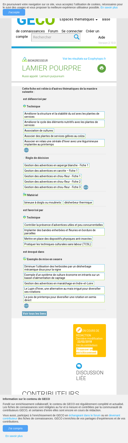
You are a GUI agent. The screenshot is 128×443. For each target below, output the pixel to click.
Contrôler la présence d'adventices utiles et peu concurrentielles (63, 224)
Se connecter (72, 31)
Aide (101, 37)
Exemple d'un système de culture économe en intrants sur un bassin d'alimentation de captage (62, 276)
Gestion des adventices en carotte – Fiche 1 (51, 170)
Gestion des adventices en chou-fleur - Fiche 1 (52, 176)
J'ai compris (15, 428)
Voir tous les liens (34, 313)
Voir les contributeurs (86, 345)
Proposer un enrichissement (86, 351)
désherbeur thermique (78, 202)
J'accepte (14, 12)
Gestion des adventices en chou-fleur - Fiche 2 (52, 181)
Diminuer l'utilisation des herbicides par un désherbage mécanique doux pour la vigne (57, 268)
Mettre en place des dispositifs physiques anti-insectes (58, 238)
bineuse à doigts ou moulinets (42, 202)
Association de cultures (38, 130)
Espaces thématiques (80, 19)
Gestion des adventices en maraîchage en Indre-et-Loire (58, 283)
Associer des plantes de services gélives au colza (54, 136)
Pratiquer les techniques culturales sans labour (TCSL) (57, 244)
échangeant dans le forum (84, 415)
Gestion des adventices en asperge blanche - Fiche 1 (56, 165)
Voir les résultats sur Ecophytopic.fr (84, 58)
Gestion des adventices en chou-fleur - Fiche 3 (52, 187)
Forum (53, 31)
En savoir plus (109, 7)
